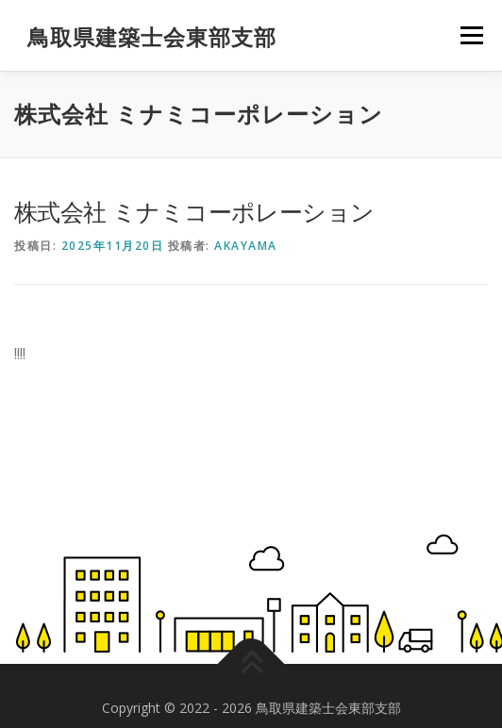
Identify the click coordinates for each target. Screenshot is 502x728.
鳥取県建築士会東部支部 (151, 37)
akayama (245, 246)
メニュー (471, 35)
